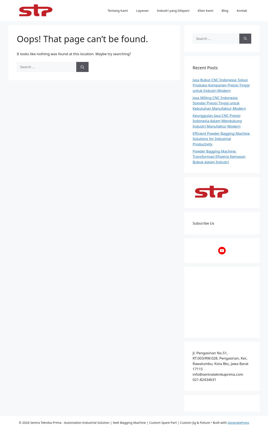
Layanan (142, 10)
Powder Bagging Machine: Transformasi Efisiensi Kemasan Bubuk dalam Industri (219, 156)
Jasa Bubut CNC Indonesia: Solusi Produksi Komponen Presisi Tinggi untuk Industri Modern (221, 85)
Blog (225, 10)
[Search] (82, 67)
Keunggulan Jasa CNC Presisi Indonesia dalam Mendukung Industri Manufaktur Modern (217, 121)
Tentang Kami (118, 10)
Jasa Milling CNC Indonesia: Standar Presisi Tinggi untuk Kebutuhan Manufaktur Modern (219, 103)
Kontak (242, 10)
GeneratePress (238, 422)
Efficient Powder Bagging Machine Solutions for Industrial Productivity (221, 138)
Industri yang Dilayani (173, 10)
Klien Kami (205, 10)
